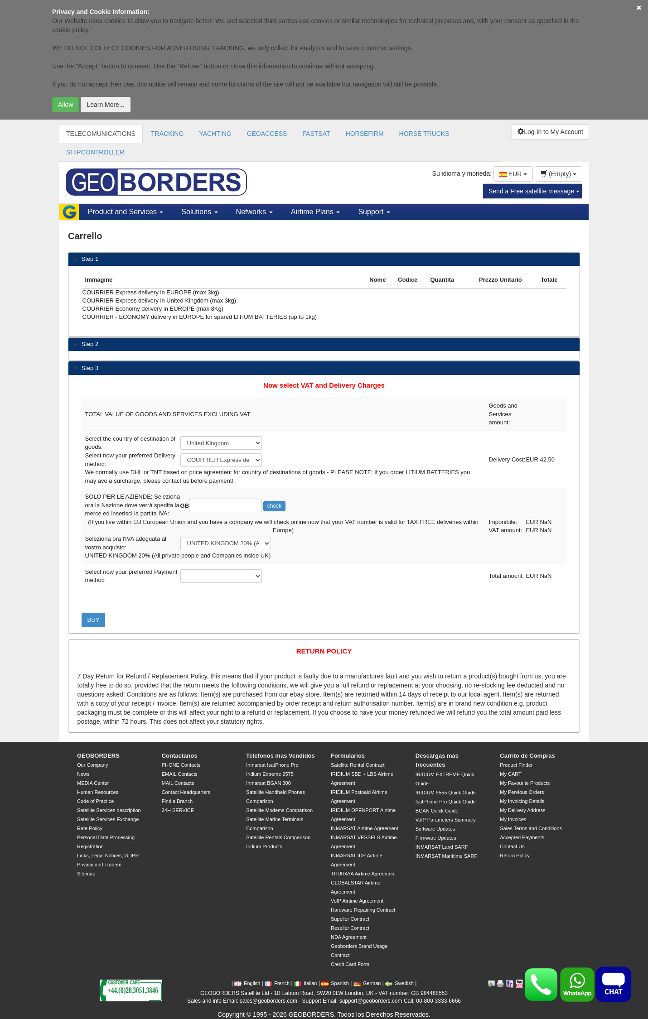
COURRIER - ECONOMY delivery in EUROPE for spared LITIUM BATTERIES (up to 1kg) (224, 317)
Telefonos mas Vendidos (280, 755)
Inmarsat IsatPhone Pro (272, 765)
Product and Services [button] (126, 212)
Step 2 (90, 344)
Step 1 (90, 258)
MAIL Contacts (178, 783)
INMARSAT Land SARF (442, 847)
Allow (65, 104)
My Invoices (513, 819)
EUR (513, 174)
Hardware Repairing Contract (363, 910)
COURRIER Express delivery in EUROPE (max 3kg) (224, 293)
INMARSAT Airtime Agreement (364, 828)
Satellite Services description (109, 810)
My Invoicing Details (522, 801)
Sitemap (86, 873)
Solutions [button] (199, 212)
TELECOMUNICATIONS (100, 133)
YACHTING (215, 133)
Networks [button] (254, 212)
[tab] (324, 259)
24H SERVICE (178, 810)
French (277, 983)
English (247, 983)
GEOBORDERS (98, 755)
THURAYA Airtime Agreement (363, 873)
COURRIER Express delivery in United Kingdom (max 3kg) (224, 301)
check (274, 506)
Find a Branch (177, 801)
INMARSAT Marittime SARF (447, 856)
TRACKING (167, 133)
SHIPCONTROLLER (95, 152)
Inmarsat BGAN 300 (268, 783)
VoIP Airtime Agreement (357, 901)
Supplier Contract (350, 919)
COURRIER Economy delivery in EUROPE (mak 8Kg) (224, 309)
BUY (93, 619)
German (367, 983)
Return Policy (514, 855)
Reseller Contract (350, 928)
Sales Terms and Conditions (531, 828)
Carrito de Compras (527, 755)
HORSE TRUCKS (424, 133)
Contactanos (180, 755)
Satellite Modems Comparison (279, 810)
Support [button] (374, 212)
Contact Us (512, 846)
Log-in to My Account (550, 131)
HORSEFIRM (365, 133)
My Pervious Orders (522, 792)
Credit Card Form (350, 964)
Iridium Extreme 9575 (270, 774)
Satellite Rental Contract (358, 765)
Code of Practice (95, 801)
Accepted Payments (522, 837)
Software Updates (435, 829)
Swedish (399, 983)
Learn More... (105, 104)
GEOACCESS (267, 133)
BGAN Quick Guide (437, 810)
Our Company (92, 765)
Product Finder (516, 765)
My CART (510, 774)
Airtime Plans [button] (315, 212)
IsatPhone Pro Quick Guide (446, 801)
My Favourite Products (525, 783)
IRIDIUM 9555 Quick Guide (446, 792)
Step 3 (90, 368)
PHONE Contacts (181, 765)
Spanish (335, 983)
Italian (305, 983)
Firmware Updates (436, 838)
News (83, 774)
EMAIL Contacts (180, 774)
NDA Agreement (349, 937)
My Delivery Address (522, 810)
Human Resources (97, 792)
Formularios (348, 755)
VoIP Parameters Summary (446, 819)
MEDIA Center (93, 783)
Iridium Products (264, 846)
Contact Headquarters (186, 792)
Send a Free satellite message (534, 191)
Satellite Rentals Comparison (278, 837)
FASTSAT (316, 133)
